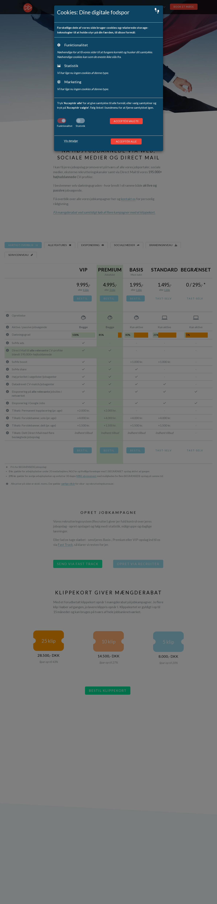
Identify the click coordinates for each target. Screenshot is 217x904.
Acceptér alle (126, 141)
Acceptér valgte (126, 121)
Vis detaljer (71, 140)
